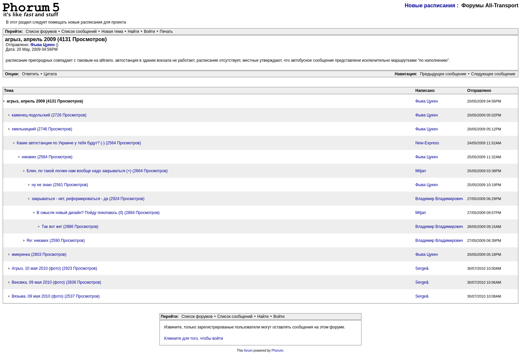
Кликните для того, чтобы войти (193, 338)
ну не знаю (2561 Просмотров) (60, 184)
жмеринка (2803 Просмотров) (39, 254)
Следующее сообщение (493, 74)
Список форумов (41, 31)
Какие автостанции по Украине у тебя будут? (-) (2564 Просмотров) (79, 143)
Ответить (30, 74)
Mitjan (420, 171)
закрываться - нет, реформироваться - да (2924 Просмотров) (88, 198)
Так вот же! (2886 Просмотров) (70, 226)
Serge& (422, 268)
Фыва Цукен (42, 44)
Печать (166, 31)
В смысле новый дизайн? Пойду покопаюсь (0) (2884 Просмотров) (98, 212)
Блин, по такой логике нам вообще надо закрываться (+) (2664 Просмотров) (97, 171)
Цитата (50, 74)
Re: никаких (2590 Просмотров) (56, 240)
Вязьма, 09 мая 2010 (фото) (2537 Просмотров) (56, 296)
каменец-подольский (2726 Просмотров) (49, 115)
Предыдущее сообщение (443, 74)
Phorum (277, 350)
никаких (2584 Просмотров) (47, 157)
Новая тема (112, 31)
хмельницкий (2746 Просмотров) (42, 129)
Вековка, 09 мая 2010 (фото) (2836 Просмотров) (56, 282)
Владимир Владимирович (439, 198)
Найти (133, 31)
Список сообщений (79, 31)
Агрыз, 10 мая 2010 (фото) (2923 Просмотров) (54, 268)
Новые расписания (430, 5)
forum (248, 350)
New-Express (427, 143)
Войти (149, 31)
